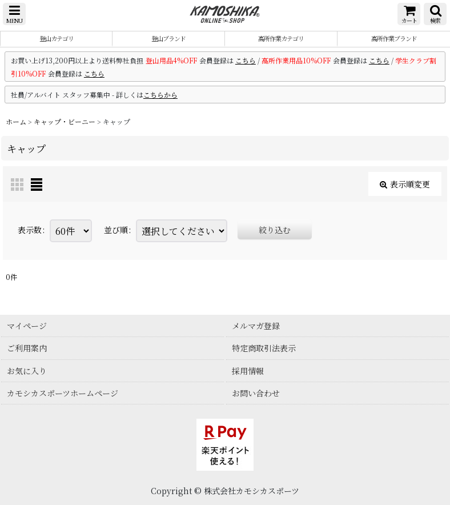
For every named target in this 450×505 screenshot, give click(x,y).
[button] (14, 14)
